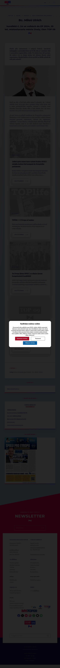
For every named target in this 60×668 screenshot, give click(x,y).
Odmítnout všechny (22, 338)
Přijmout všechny (30, 343)
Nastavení (38, 338)
